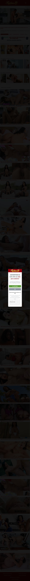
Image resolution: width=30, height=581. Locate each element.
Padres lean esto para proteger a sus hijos (15, 293)
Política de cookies (12, 301)
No (15, 289)
